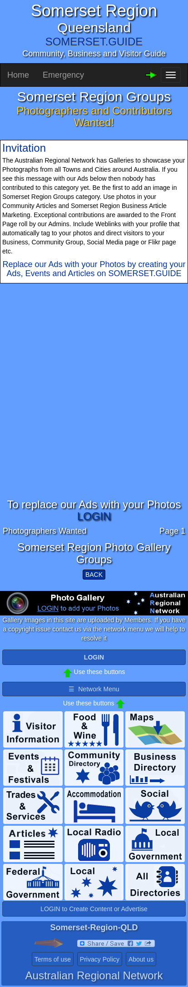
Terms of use (53, 959)
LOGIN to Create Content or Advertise (94, 909)
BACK (94, 574)
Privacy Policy (99, 959)
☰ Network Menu (94, 689)
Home (18, 74)
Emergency (63, 74)
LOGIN (94, 516)
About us (141, 959)
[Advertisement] (94, 405)
